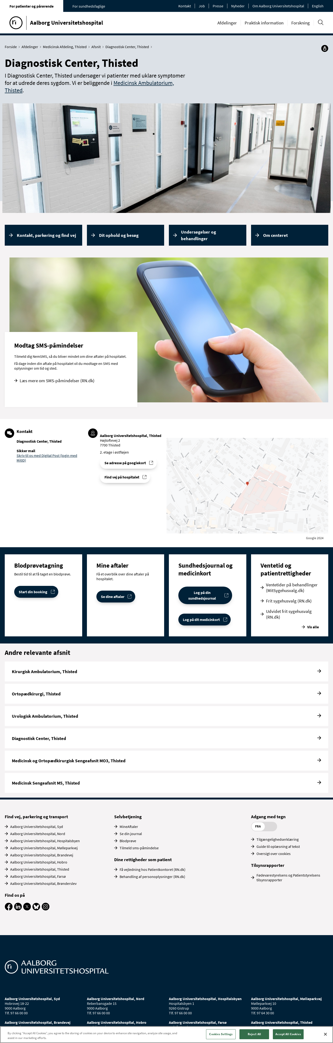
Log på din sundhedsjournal (202, 595)
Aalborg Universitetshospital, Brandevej (41, 855)
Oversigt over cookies (273, 853)
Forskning (300, 23)
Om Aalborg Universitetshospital (278, 6)
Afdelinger (227, 23)
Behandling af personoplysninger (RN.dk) (152, 876)
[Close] (325, 1034)
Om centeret (275, 235)
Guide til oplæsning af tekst (278, 846)
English (318, 6)
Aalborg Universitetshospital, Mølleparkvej (44, 847)
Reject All (254, 1034)
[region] (166, 1034)
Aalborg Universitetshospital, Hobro (38, 862)
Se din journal (131, 833)
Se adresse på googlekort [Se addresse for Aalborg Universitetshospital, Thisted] (125, 462)
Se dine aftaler (112, 596)
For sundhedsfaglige (88, 6)
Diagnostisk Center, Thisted (128, 47)
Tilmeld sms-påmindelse (139, 847)
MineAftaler (129, 826)
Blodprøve (128, 840)
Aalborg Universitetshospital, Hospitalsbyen (45, 840)
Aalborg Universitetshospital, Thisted (39, 869)
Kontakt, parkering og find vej (46, 235)
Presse (218, 6)
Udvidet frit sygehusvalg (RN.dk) (289, 614)
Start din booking (33, 591)
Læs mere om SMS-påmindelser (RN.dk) (57, 380)
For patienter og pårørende (31, 6)
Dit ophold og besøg (119, 235)
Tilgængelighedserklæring (277, 839)
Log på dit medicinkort (201, 619)
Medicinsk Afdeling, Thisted (66, 47)
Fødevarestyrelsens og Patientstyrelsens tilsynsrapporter (288, 877)
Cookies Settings (221, 1034)
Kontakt (184, 6)
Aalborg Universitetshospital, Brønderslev (43, 883)
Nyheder (238, 6)
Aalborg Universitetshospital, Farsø (38, 876)
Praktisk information (264, 23)
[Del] (324, 48)
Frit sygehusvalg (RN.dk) (289, 601)
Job (202, 6)
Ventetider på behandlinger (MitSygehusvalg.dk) (292, 587)
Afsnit (97, 47)
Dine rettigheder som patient (143, 859)
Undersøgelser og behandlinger (198, 235)
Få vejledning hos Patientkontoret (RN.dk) (152, 869)
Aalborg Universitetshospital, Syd (36, 826)
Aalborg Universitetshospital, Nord (37, 833)
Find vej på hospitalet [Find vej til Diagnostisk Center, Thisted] (121, 477)
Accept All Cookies (288, 1034)
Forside (12, 47)
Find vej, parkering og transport (36, 816)
